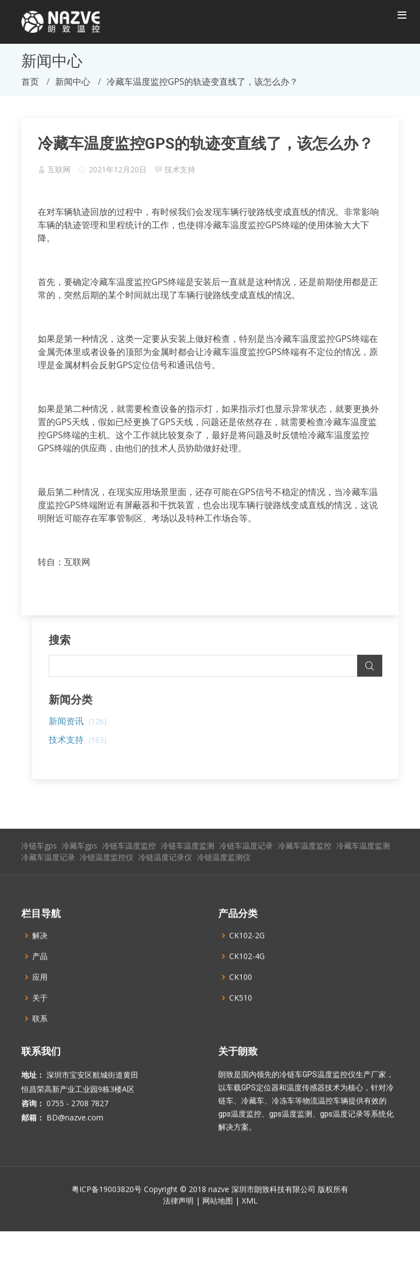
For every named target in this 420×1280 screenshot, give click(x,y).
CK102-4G (247, 977)
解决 (40, 957)
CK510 (240, 1019)
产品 (40, 977)
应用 (40, 998)
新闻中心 (72, 81)
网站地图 (217, 1222)
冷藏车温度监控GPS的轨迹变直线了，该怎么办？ (206, 144)
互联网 (59, 169)
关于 (40, 1019)
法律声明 (178, 1222)
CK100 (240, 998)
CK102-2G (247, 957)
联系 (40, 1040)
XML (250, 1222)
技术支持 (180, 169)
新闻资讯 (78, 721)
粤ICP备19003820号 (107, 1210)
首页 (30, 81)
